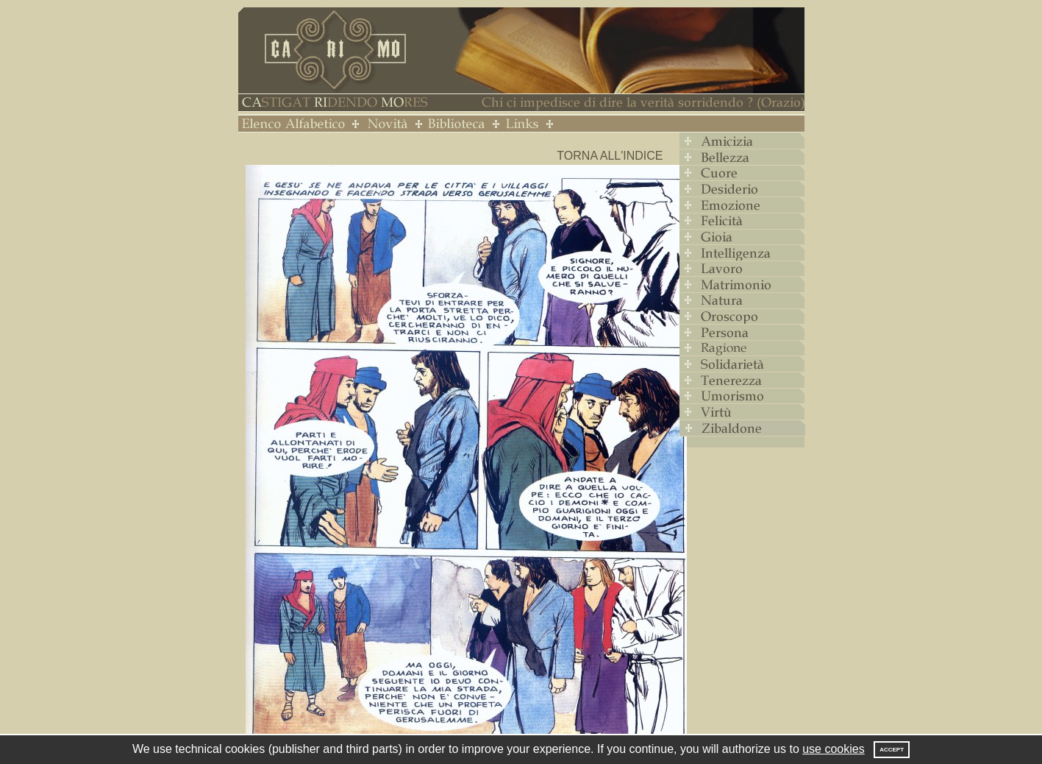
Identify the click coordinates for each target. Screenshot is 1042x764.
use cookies (833, 749)
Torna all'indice (610, 155)
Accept (891, 749)
